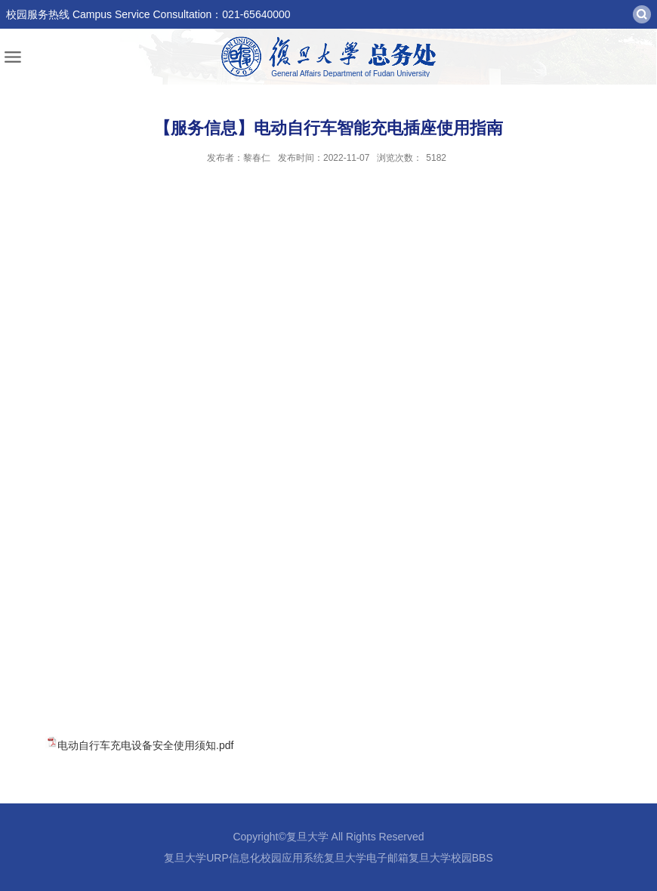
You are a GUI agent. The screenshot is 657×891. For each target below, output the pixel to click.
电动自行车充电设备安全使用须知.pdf (145, 745)
